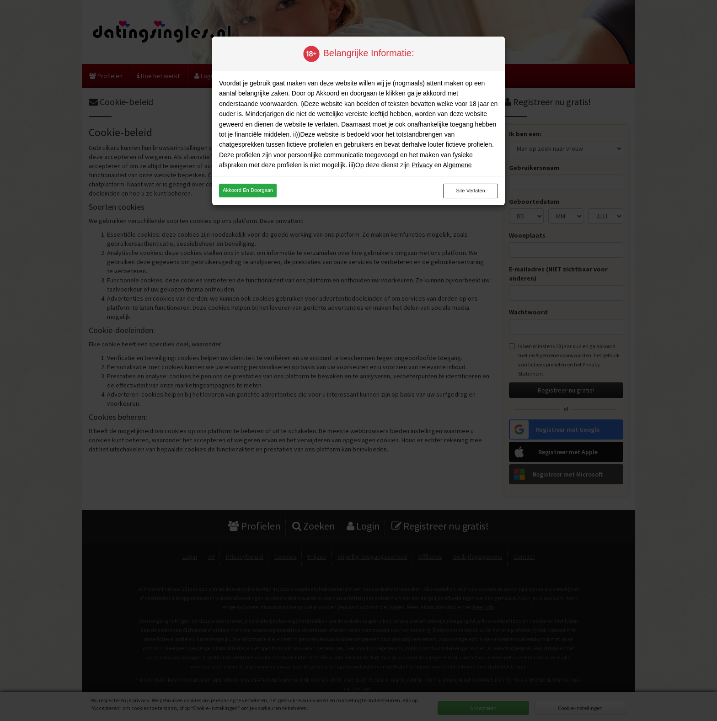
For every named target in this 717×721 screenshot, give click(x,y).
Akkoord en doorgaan (248, 190)
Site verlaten (470, 190)
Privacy (422, 165)
